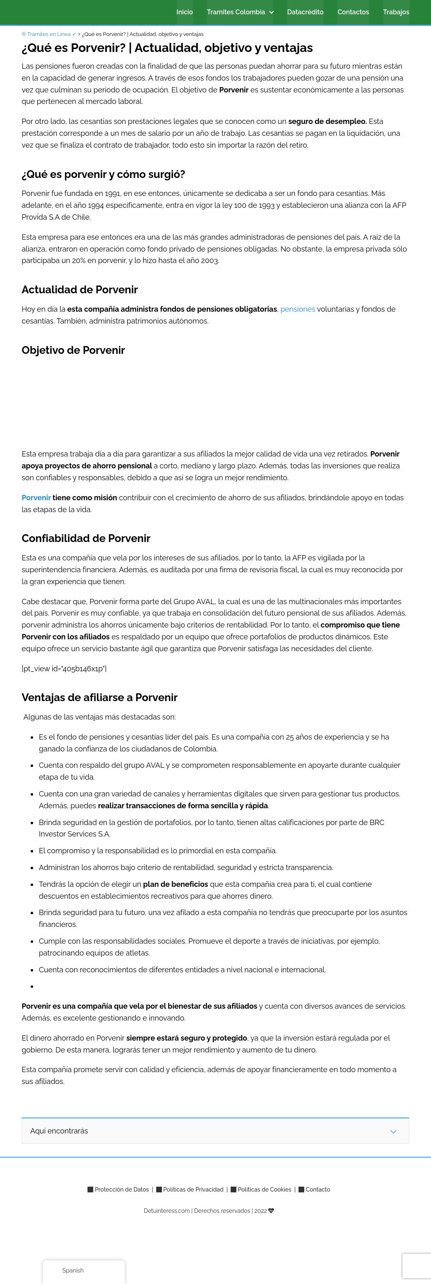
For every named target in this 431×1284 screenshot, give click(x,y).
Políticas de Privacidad (193, 1189)
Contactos (353, 12)
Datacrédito (305, 12)
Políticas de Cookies (265, 1189)
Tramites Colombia (236, 12)
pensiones (298, 309)
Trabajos (396, 12)
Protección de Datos (122, 1189)
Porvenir (36, 497)
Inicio (185, 12)
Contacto (318, 1189)
